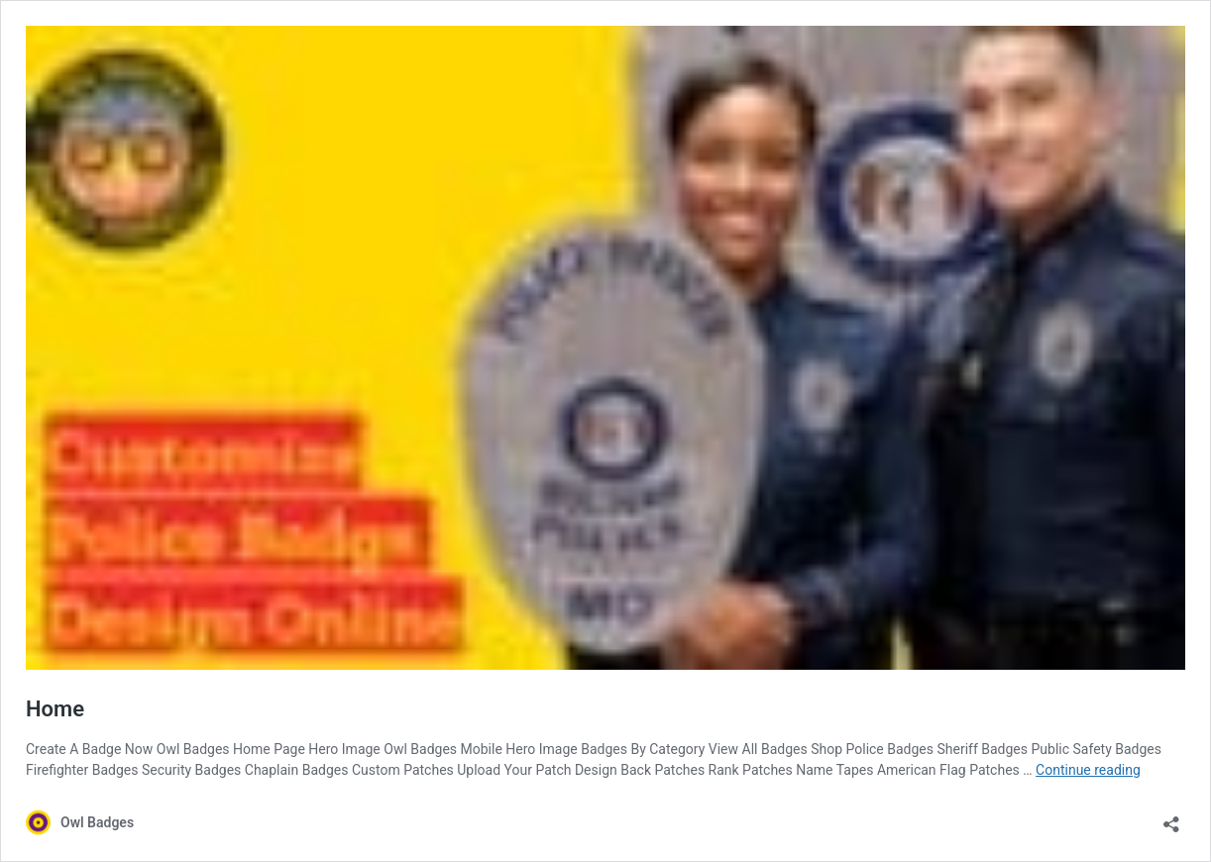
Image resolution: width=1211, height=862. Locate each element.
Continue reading (1088, 770)
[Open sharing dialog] (1171, 818)
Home (55, 709)
